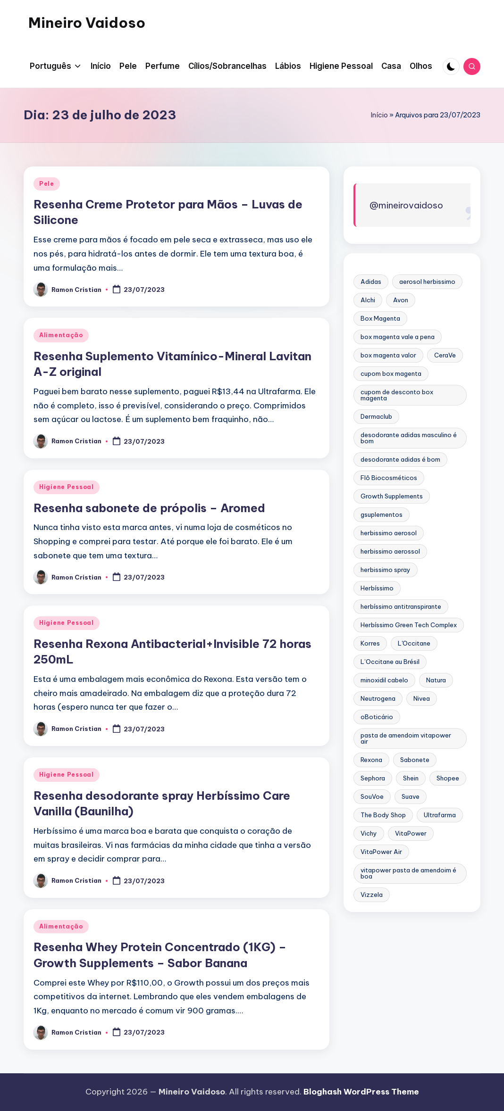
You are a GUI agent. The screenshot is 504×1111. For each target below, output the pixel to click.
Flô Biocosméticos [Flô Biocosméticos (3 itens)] (389, 477)
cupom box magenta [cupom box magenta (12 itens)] (391, 373)
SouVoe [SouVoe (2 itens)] (372, 796)
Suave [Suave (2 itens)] (411, 796)
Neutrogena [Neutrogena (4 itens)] (378, 698)
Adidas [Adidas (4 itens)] (371, 281)
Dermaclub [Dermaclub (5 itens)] (376, 416)
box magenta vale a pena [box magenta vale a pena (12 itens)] (398, 336)
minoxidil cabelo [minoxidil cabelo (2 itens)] (384, 680)
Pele (46, 183)
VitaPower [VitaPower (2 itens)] (411, 833)
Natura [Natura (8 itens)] (436, 680)
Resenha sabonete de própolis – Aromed (149, 508)
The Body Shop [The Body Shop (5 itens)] (383, 815)
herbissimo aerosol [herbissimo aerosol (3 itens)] (389, 533)
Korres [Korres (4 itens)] (370, 643)
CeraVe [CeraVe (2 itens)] (445, 355)
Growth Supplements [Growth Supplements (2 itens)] (392, 496)
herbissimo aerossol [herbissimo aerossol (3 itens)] (390, 551)
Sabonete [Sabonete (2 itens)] (414, 759)
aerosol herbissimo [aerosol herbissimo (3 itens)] (427, 281)
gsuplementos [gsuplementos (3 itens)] (382, 514)
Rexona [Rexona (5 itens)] (371, 759)
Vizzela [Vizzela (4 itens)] (372, 894)
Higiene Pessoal (66, 486)
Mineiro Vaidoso (86, 23)
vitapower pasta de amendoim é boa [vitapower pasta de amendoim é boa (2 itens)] (408, 873)
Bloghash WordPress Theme (361, 1091)
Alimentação (61, 335)
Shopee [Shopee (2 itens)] (448, 778)
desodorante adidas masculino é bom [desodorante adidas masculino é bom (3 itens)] (409, 438)
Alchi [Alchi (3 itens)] (368, 300)
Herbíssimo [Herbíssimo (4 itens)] (377, 588)
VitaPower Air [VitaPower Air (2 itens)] (381, 851)
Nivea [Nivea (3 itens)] (421, 698)
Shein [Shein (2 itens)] (411, 778)
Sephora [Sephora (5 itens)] (373, 778)
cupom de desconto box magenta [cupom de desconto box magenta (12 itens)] (397, 395)
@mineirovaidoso (406, 205)
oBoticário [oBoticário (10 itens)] (377, 717)
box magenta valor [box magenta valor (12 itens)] (388, 355)
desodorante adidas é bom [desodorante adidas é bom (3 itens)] (400, 459)
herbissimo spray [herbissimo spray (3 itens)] (386, 569)
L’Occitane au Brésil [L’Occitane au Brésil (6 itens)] (390, 661)
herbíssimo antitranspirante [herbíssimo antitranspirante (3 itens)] (401, 606)
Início (379, 115)
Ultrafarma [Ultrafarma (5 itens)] (440, 815)
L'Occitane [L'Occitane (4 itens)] (414, 643)
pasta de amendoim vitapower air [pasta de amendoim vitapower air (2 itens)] (406, 738)
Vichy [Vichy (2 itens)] (369, 833)
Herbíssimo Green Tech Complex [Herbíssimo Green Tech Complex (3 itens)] (409, 625)
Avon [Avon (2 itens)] (400, 300)
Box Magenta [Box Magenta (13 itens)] (380, 318)
